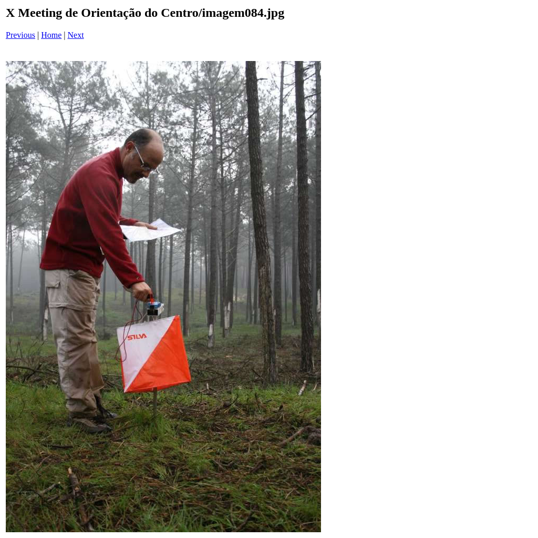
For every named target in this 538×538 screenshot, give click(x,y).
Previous (20, 35)
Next (76, 35)
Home (51, 35)
